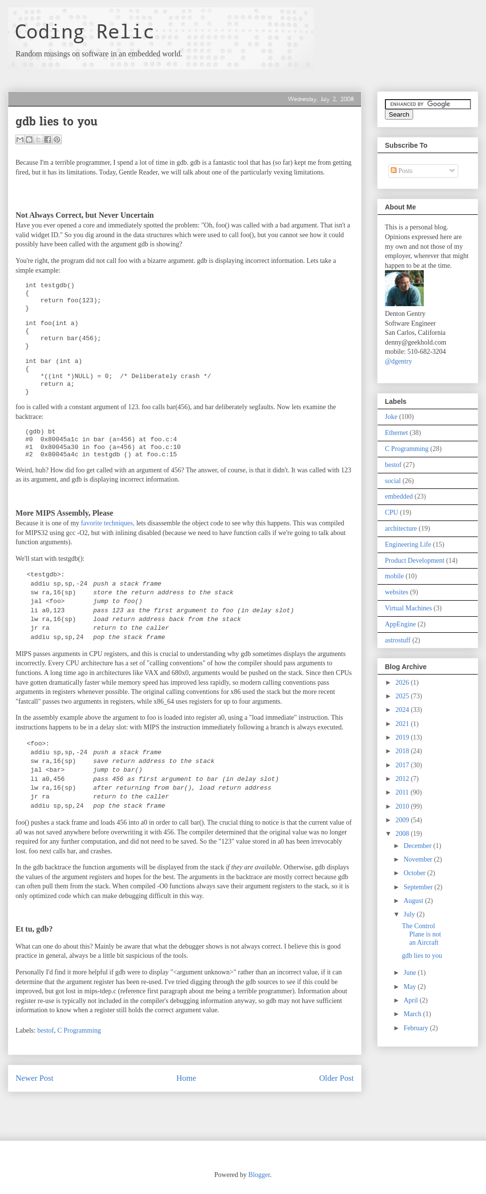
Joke (391, 416)
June (410, 972)
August (414, 900)
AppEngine (400, 624)
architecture (401, 528)
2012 (403, 778)
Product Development (414, 560)
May (410, 986)
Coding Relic (85, 31)
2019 (403, 737)
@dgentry (398, 361)
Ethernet (396, 432)
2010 (403, 806)
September (418, 887)
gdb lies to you (422, 955)
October (415, 873)
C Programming (79, 1030)
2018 (403, 751)
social (393, 481)
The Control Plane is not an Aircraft (421, 934)
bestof (45, 1030)
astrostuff (398, 640)
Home (186, 1078)
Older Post (336, 1078)
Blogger (259, 1174)
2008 (403, 833)
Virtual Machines (408, 608)
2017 (403, 765)
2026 (403, 682)
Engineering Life (408, 544)
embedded (399, 496)
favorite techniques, (108, 523)
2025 (403, 696)
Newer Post (34, 1078)
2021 (403, 723)
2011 (403, 792)
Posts (402, 170)
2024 (403, 709)
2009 (403, 820)
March (413, 1014)
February (416, 1028)
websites (396, 592)
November (418, 859)
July (410, 914)
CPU (391, 512)
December (418, 845)
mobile (394, 576)
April (411, 1000)
